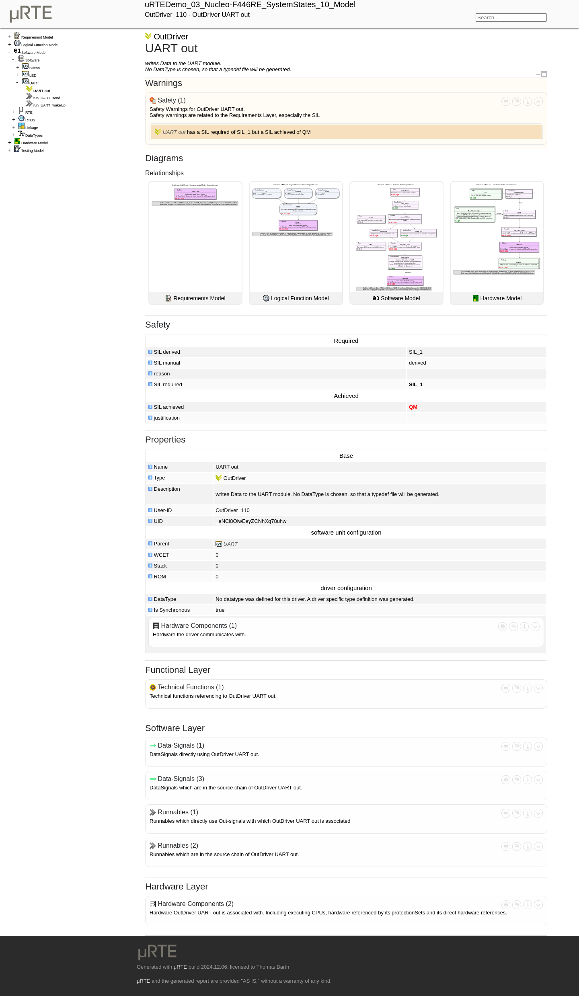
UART (34, 83)
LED (33, 76)
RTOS (30, 120)
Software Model (34, 53)
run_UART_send (46, 98)
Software (32, 60)
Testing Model (32, 151)
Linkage (31, 128)
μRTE (180, 967)
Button (34, 68)
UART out (174, 132)
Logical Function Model (40, 45)
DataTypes (34, 135)
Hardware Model (34, 143)
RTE (29, 113)
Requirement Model (37, 37)
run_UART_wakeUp (49, 105)
